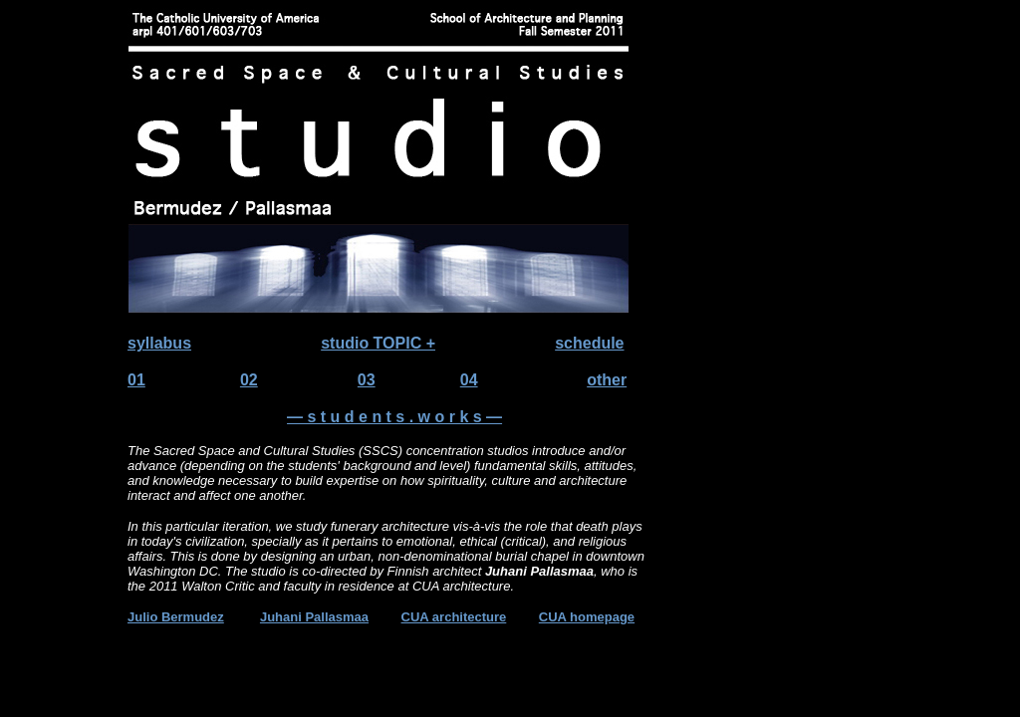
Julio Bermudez (176, 616)
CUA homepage (587, 616)
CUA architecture (454, 616)
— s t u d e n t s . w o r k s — (394, 416)
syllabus (159, 343)
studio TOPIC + (378, 343)
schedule (589, 343)
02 (249, 379)
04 (469, 379)
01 (136, 379)
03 (367, 379)
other (607, 379)
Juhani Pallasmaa (314, 616)
